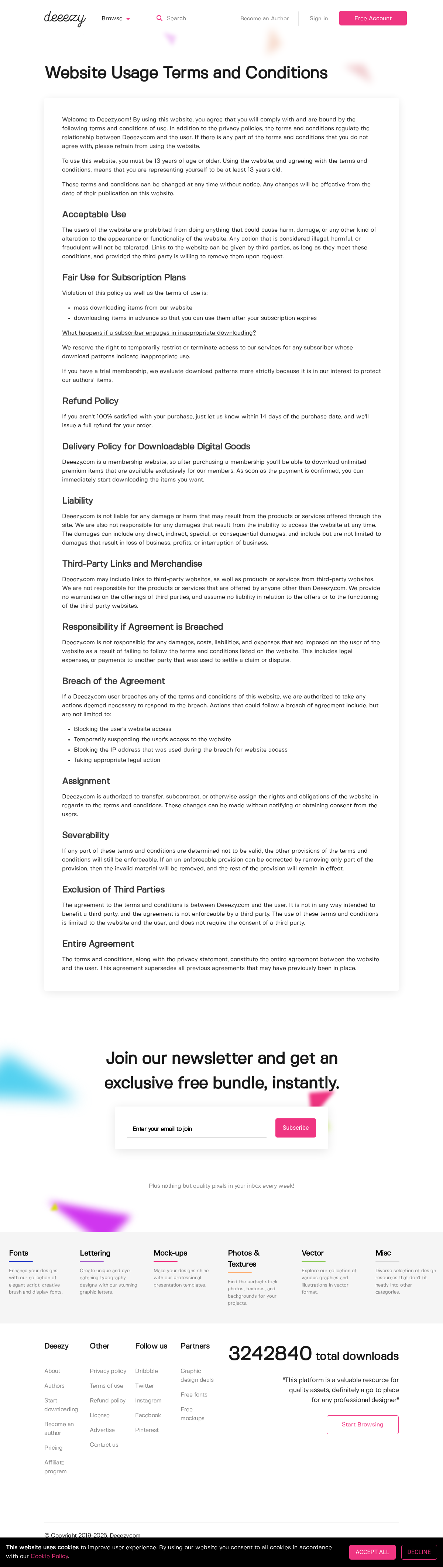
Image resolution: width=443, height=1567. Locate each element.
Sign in (319, 18)
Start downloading (61, 1405)
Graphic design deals (197, 1375)
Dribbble (146, 1371)
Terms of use (106, 1386)
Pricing (53, 1448)
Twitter (144, 1386)
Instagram (148, 1401)
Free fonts (194, 1395)
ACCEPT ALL (372, 1552)
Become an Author (269, 19)
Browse (122, 18)
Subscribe (296, 1127)
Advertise (102, 1430)
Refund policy (108, 1401)
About (52, 1371)
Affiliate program (55, 1467)
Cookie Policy (49, 1556)
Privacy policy (108, 1371)
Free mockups (193, 1414)
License (100, 1415)
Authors (54, 1386)
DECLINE (419, 1552)
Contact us (104, 1445)
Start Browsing (363, 1425)
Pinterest (147, 1430)
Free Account (373, 18)
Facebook (148, 1415)
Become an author (59, 1429)
